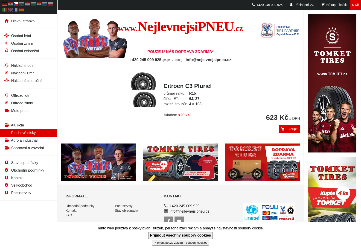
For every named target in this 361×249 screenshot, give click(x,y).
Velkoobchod (17, 185)
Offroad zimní (18, 103)
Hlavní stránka (19, 21)
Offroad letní (17, 95)
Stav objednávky (20, 163)
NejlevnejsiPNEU (180, 26)
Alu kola (13, 125)
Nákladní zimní (19, 73)
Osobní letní (17, 35)
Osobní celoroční (21, 51)
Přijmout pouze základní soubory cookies (180, 242)
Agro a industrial (20, 140)
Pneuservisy (17, 193)
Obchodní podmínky (23, 170)
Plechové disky (19, 133)
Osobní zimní (18, 43)
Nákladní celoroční (22, 80)
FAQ (69, 215)
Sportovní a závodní (23, 148)
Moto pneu (16, 111)
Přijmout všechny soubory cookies (180, 235)
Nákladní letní (18, 65)
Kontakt (13, 178)
